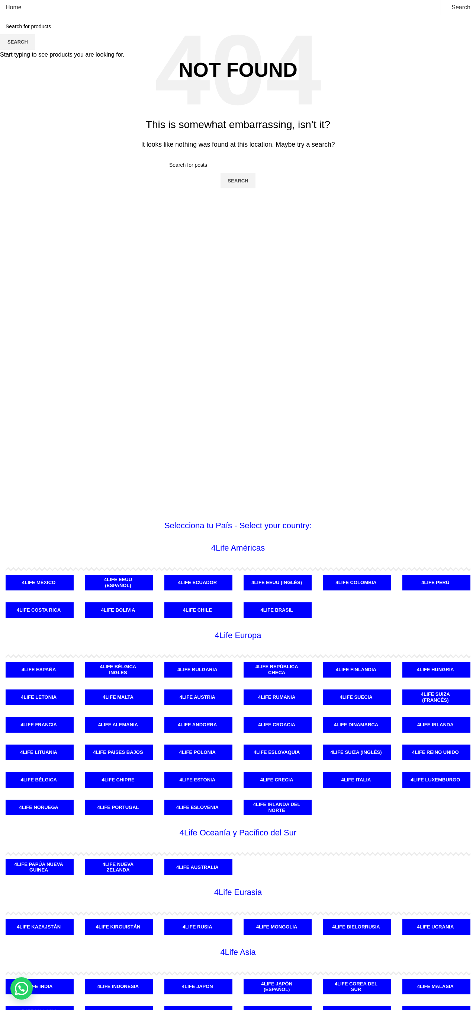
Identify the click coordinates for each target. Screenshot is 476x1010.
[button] (21, 988)
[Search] (459, 7)
